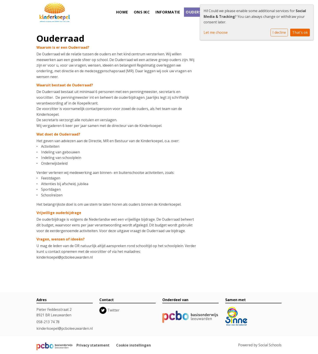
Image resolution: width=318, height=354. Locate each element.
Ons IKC (142, 12)
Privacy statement (93, 345)
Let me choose (216, 32)
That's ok (300, 32)
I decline (279, 32)
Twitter (113, 310)
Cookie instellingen (133, 345)
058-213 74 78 (47, 321)
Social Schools (270, 345)
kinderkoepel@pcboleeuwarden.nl (64, 328)
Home (122, 12)
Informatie (167, 12)
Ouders (193, 12)
